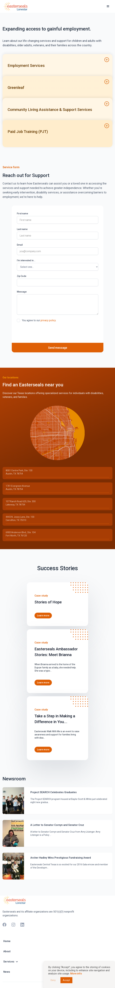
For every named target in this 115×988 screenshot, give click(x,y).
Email (20, 245)
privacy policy (48, 320)
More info (76, 973)
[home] (16, 6)
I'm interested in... (26, 260)
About (6, 951)
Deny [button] (53, 980)
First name (22, 213)
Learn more (43, 615)
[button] (108, 6)
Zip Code (21, 276)
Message (22, 291)
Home (6, 941)
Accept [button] (66, 980)
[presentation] (41, 332)
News (6, 971)
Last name (22, 229)
